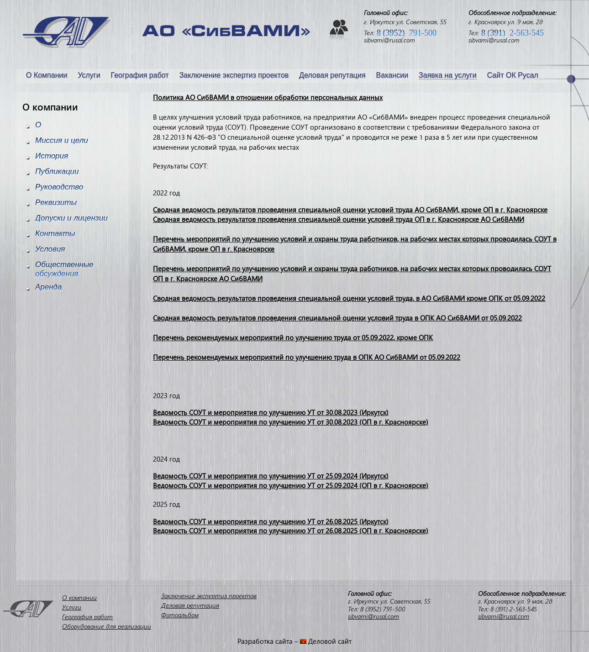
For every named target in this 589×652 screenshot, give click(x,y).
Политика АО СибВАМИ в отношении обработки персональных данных (268, 97)
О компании (79, 597)
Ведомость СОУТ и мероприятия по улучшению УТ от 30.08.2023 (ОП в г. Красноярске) (290, 422)
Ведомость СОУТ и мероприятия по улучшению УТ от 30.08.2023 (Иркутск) (271, 412)
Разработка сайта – (268, 641)
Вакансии (392, 75)
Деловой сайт (330, 641)
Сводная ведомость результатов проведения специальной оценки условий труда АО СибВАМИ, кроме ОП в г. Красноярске (350, 210)
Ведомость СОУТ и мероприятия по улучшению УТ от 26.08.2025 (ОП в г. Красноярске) (290, 531)
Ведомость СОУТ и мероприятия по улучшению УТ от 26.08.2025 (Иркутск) (271, 521)
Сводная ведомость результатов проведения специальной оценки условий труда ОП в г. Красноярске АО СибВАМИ (338, 219)
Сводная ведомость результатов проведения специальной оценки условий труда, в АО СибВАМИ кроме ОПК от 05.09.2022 (349, 298)
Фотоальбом (180, 614)
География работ (140, 75)
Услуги (89, 75)
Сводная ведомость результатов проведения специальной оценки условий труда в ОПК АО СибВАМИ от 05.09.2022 (337, 318)
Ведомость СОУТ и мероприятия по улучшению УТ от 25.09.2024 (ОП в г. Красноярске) (290, 485)
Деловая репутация (332, 75)
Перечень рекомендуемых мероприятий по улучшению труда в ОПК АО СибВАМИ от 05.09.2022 (306, 357)
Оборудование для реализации (106, 626)
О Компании (46, 75)
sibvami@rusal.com (389, 40)
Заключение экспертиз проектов (234, 75)
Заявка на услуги (448, 75)
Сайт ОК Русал (512, 75)
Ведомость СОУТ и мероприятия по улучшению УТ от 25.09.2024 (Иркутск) (271, 476)
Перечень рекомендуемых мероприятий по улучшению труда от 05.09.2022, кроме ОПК (293, 337)
